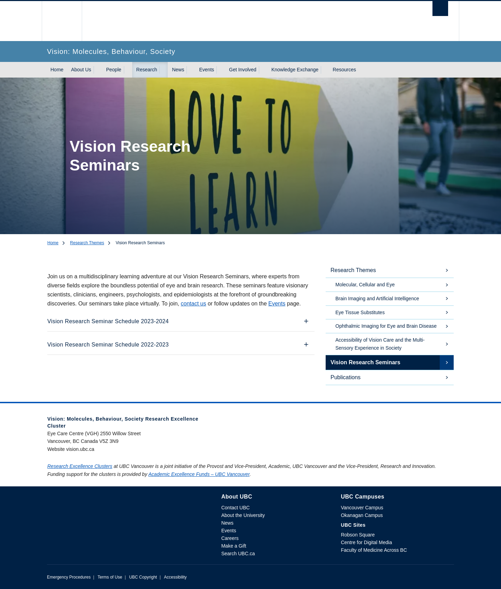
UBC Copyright (143, 577)
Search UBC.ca (238, 553)
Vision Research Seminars (365, 362)
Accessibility (175, 577)
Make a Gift (233, 546)
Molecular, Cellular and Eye (365, 284)
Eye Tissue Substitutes (360, 312)
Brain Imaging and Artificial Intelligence (377, 298)
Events (206, 69)
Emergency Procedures (68, 577)
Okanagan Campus (362, 515)
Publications (345, 377)
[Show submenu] (98, 70)
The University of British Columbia (62, 21)
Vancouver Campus (362, 507)
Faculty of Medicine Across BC (374, 550)
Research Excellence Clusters (79, 466)
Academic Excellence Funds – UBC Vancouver (199, 474)
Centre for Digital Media (366, 542)
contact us (193, 304)
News (178, 69)
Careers (230, 538)
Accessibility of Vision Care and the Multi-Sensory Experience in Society (380, 344)
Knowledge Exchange (294, 69)
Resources (344, 69)
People (113, 69)
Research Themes (87, 242)
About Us (81, 69)
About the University (243, 515)
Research (146, 69)
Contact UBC (235, 507)
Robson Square (358, 535)
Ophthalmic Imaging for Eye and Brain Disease (386, 326)
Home (56, 69)
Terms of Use (109, 577)
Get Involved (242, 69)
